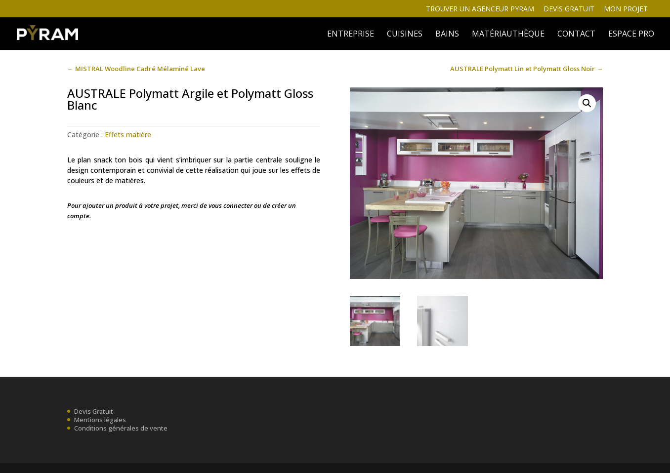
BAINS (447, 34)
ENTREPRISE (350, 34)
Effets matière (128, 134)
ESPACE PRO (631, 34)
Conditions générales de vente (121, 427)
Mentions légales (100, 419)
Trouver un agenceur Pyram (480, 9)
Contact (576, 34)
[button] (587, 103)
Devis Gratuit (93, 411)
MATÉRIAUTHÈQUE (508, 34)
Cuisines (404, 34)
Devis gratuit (569, 9)
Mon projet (626, 9)
